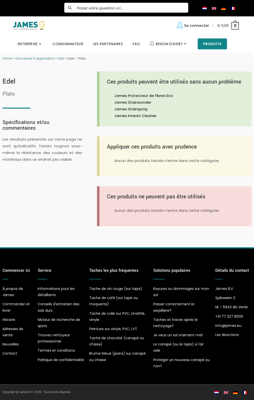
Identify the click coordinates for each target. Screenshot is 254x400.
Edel (61, 58)
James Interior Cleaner (135, 115)
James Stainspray (131, 109)
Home (7, 58)
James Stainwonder (132, 102)
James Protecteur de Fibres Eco (143, 95)
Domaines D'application (35, 58)
